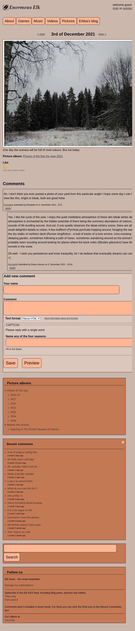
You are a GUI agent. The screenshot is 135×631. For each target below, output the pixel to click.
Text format (13, 321)
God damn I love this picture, (24, 520)
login (116, 8)
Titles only (10, 599)
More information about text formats (61, 321)
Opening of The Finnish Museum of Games (34, 431)
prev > (103, 34)
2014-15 (15, 397)
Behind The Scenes (18, 427)
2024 (13, 419)
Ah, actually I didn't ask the (23, 469)
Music (38, 21)
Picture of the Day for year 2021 (43, 156)
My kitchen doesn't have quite (24, 527)
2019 (13, 406)
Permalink (8, 205)
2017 (13, 401)
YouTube (10, 622)
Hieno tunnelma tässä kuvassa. (25, 505)
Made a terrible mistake (21, 476)
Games (23, 21)
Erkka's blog (88, 21)
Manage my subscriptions (19, 587)
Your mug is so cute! (19, 534)
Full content (11, 602)
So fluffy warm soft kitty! (21, 462)
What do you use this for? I (23, 491)
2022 (13, 414)
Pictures (68, 21)
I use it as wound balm (20, 483)
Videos (52, 21)
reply (8, 208)
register (127, 8)
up (5, 166)
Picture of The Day (17, 393)
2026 (13, 423)
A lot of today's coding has (22, 454)
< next (41, 34)
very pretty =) (15, 498)
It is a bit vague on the (20, 512)
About (9, 21)
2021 (13, 410)
